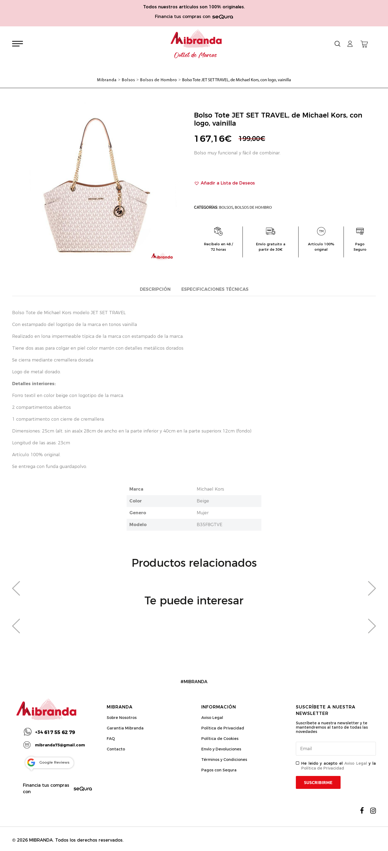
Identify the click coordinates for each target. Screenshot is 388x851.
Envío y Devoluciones (221, 749)
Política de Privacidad (222, 728)
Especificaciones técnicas (214, 289)
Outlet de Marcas (195, 55)
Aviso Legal (212, 717)
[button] (224, 183)
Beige (203, 500)
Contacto (116, 749)
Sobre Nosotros (122, 717)
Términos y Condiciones (224, 759)
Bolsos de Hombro (253, 207)
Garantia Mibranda (125, 728)
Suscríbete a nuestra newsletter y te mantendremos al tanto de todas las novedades (332, 727)
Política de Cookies (219, 738)
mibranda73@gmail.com (60, 745)
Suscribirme (318, 782)
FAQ (111, 738)
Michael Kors (210, 489)
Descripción (155, 289)
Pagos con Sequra (219, 770)
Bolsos (226, 207)
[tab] (155, 289)
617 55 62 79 (55, 732)
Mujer (203, 512)
